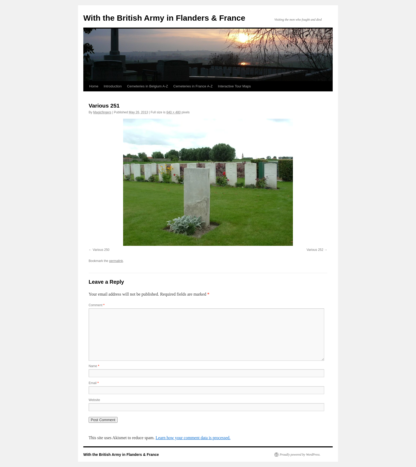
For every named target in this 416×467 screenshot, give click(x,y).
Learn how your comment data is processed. (192, 437)
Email (94, 383)
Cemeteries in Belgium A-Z (147, 86)
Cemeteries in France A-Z (193, 86)
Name (94, 366)
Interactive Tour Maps (234, 86)
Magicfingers (102, 112)
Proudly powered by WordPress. (300, 454)
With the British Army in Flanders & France (164, 18)
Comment (97, 305)
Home (93, 86)
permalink (116, 261)
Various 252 (315, 250)
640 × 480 (173, 112)
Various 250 (101, 250)
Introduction (113, 86)
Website (94, 400)
